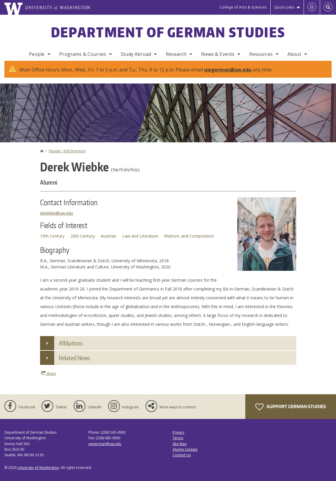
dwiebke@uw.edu (56, 219)
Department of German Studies (168, 32)
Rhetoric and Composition (189, 242)
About (294, 54)
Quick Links (284, 7)
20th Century (82, 242)
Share (48, 379)
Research (176, 54)
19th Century (52, 242)
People (36, 54)
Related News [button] (74, 364)
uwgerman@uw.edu (227, 75)
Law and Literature (140, 242)
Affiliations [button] (71, 349)
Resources (260, 54)
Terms (178, 443)
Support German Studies (290, 413)
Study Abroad (136, 54)
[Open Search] (328, 7)
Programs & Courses (82, 54)
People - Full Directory (67, 156)
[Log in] (312, 7)
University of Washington (38, 473)
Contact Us (182, 460)
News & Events (217, 54)
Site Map (180, 449)
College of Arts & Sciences (243, 7)
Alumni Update (185, 455)
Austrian (108, 242)
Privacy (178, 438)
